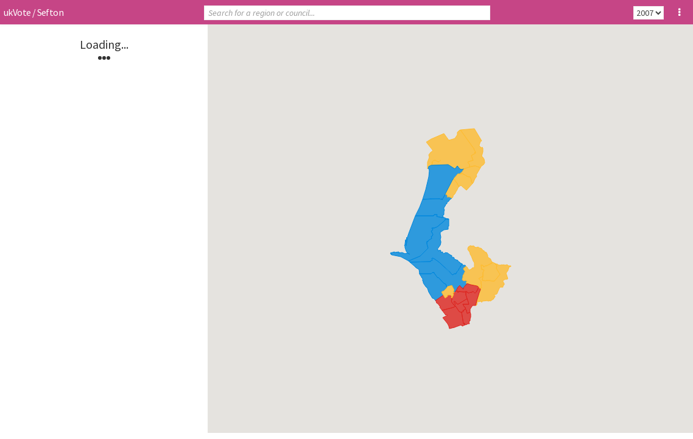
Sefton (50, 12)
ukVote (17, 12)
